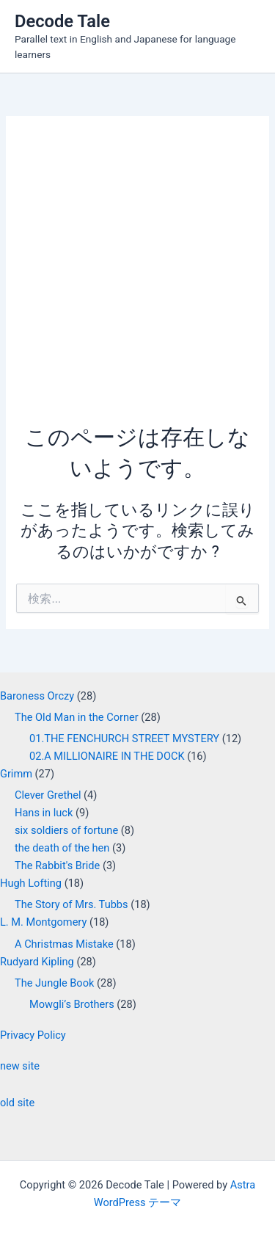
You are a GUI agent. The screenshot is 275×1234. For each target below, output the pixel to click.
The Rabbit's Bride (57, 865)
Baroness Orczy (37, 696)
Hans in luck (44, 812)
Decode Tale (62, 21)
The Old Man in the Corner (77, 717)
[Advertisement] (137, 277)
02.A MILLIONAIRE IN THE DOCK (107, 756)
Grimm (16, 773)
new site (20, 1066)
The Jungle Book (54, 983)
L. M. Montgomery (43, 922)
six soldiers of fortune (66, 830)
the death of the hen (62, 847)
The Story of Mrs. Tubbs (71, 904)
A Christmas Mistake (64, 944)
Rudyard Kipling (37, 961)
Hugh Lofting (31, 883)
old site (17, 1102)
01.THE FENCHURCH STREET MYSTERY (124, 738)
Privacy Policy (33, 1035)
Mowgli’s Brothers (71, 1004)
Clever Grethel (48, 795)
